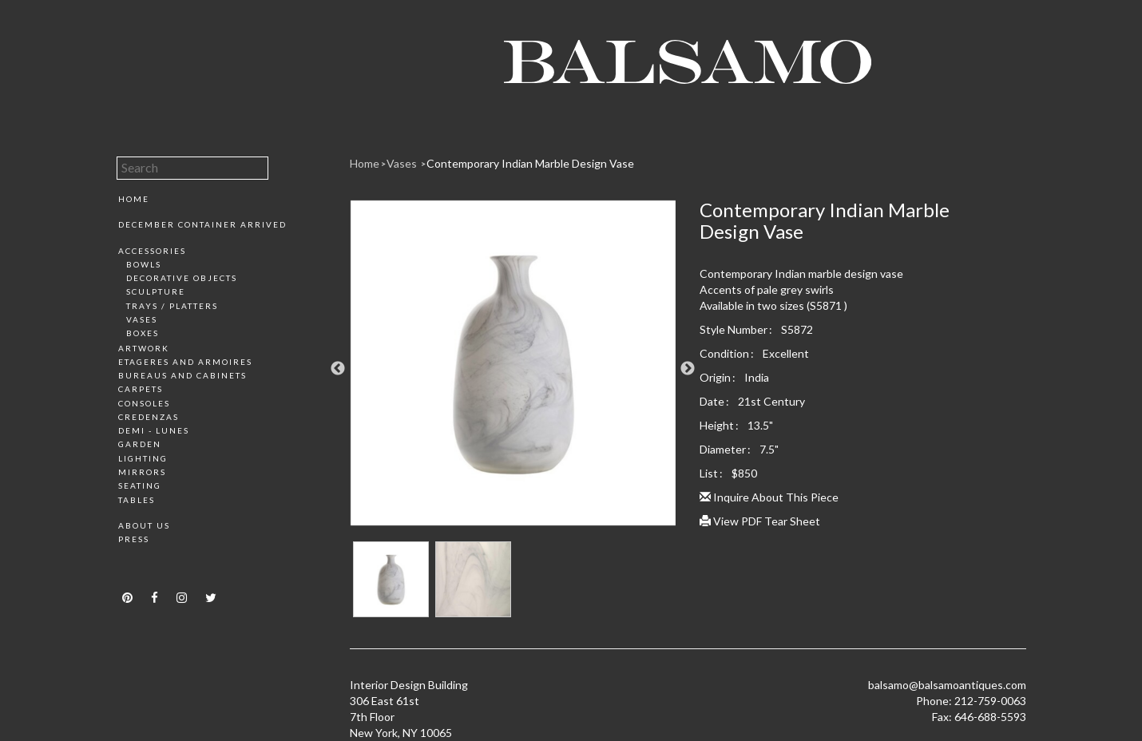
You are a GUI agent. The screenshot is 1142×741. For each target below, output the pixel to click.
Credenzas (148, 417)
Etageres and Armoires (185, 362)
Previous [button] (338, 369)
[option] (513, 369)
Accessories (152, 251)
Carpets (140, 389)
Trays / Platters (172, 306)
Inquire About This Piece (769, 497)
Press (133, 539)
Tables (136, 500)
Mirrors (142, 472)
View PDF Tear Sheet (760, 521)
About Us (144, 525)
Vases (141, 319)
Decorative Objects (181, 278)
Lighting (143, 458)
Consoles (144, 403)
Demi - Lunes (153, 430)
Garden (139, 444)
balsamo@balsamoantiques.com (947, 684)
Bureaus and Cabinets (182, 375)
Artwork (143, 348)
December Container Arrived (202, 224)
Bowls (143, 264)
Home (133, 199)
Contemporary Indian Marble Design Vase (530, 163)
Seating (139, 485)
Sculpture (155, 291)
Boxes (142, 333)
